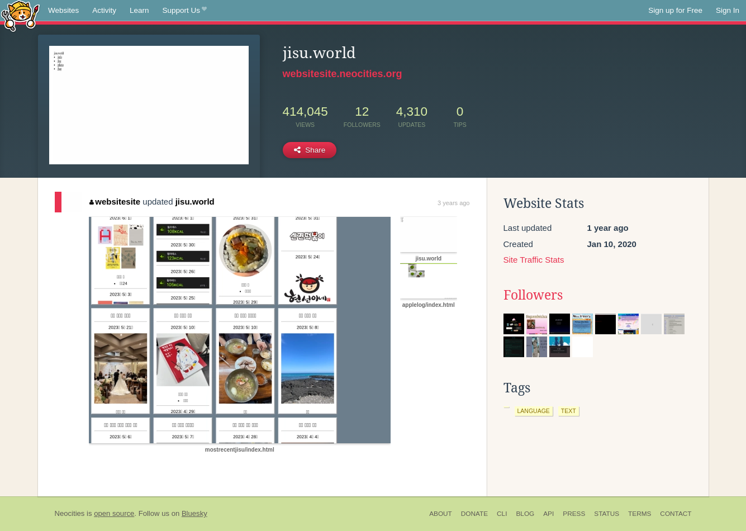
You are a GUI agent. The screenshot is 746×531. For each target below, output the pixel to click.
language (533, 410)
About (440, 514)
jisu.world (195, 201)
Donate (474, 514)
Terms (639, 514)
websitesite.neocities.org (342, 73)
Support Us (185, 10)
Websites (63, 10)
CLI (502, 514)
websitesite (114, 201)
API (548, 514)
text (568, 410)
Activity (104, 10)
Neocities (70, 513)
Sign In (727, 10)
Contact (675, 514)
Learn (139, 10)
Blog (525, 514)
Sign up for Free (675, 10)
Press (574, 514)
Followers (533, 295)
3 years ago (453, 203)
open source (114, 513)
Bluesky (194, 513)
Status (606, 514)
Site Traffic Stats (533, 259)
